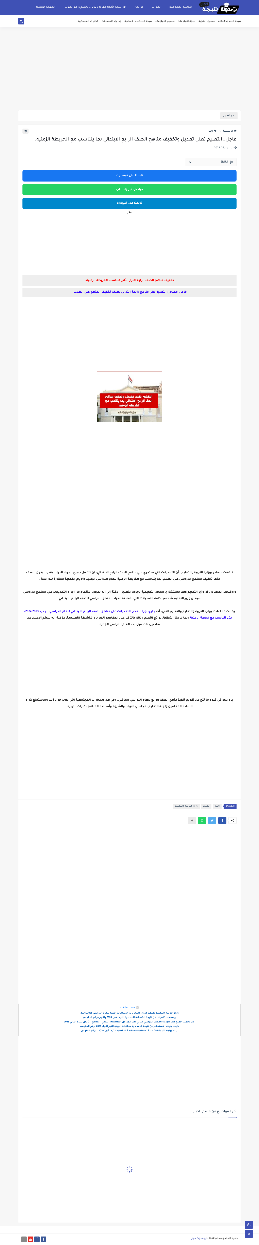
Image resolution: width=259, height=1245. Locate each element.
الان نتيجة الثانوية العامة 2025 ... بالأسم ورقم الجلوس (95, 7)
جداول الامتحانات (111, 21)
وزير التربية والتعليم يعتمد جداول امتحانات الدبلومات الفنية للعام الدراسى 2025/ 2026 (130, 1013)
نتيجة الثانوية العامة (229, 21)
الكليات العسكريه (88, 21)
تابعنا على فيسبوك (129, 175)
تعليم (206, 806)
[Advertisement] (129, 79)
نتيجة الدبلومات (186, 21)
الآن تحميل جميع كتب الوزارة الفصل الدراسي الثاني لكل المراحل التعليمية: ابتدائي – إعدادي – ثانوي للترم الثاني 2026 (129, 1022)
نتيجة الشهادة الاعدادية (138, 21)
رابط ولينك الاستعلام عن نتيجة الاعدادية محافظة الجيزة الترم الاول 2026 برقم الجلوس (129, 1026)
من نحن (139, 7)
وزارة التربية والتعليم (186, 806)
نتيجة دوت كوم (199, 1238)
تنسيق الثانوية (206, 21)
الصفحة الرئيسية (45, 7)
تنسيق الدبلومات (165, 21)
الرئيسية (230, 131)
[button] (222, 820)
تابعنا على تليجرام (129, 203)
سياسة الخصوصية (180, 7)
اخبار (212, 131)
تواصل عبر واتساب (129, 189)
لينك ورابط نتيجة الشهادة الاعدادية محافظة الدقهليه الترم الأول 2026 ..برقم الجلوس (129, 1031)
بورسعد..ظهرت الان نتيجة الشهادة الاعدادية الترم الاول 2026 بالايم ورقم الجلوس (129, 1017)
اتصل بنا (156, 7)
